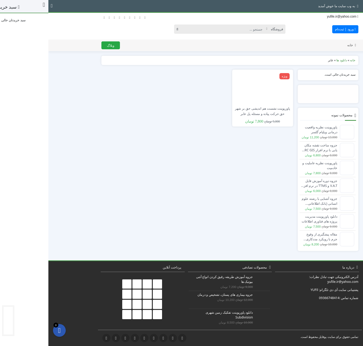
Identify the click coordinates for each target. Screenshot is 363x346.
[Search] (176, 29)
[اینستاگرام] (76, 16)
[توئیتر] (56, 16)
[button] (3, 5)
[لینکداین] (86, 16)
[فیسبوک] (61, 16)
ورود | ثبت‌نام (297, 29)
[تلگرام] (71, 16)
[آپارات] (96, 16)
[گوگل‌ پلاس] (66, 16)
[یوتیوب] (81, 16)
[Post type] (227, 29)
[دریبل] (91, 16)
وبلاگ (62, 45)
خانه (303, 45)
